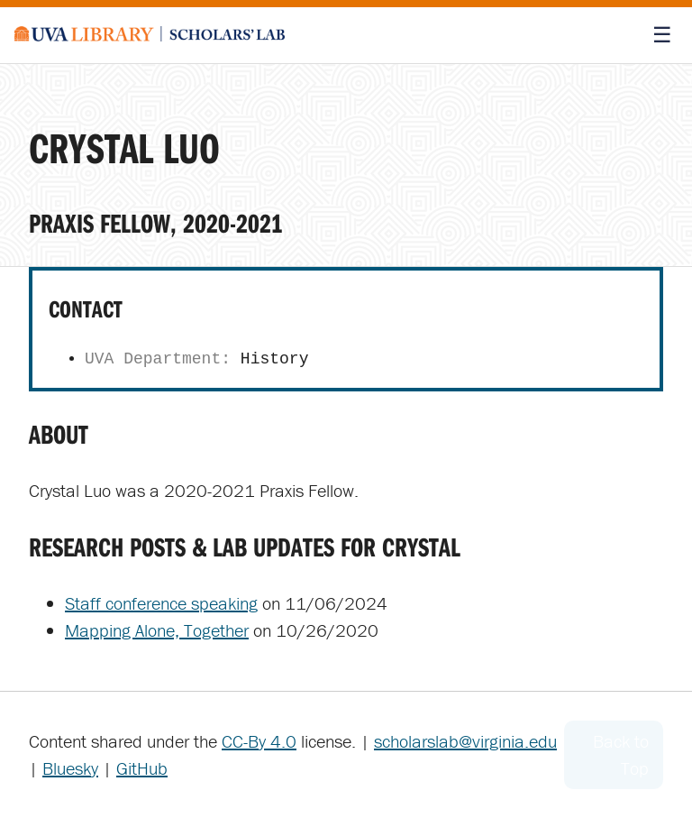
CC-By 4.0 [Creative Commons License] (259, 741)
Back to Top (621, 754)
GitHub (142, 768)
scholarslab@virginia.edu (465, 741)
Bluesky (70, 768)
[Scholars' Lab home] (149, 35)
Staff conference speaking (161, 603)
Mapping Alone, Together (157, 630)
